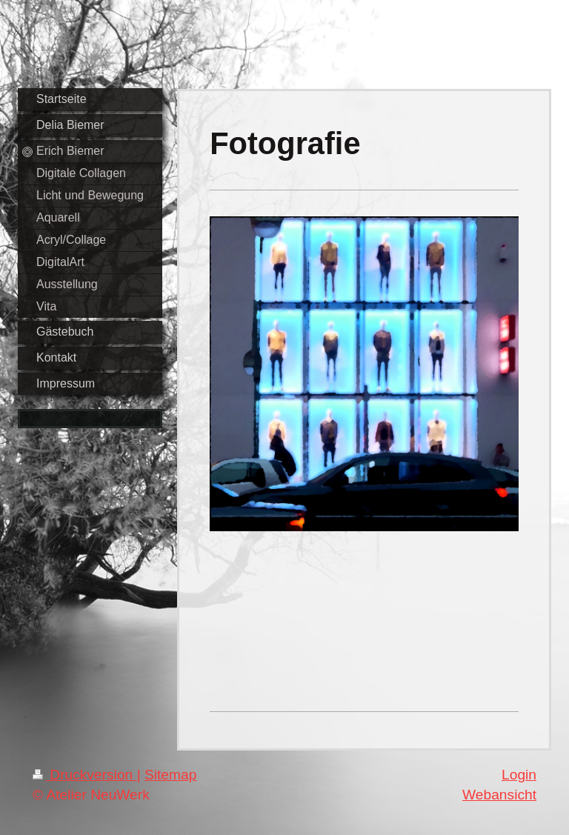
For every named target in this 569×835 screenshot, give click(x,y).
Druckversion (85, 774)
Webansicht (499, 794)
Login (519, 774)
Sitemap (170, 774)
